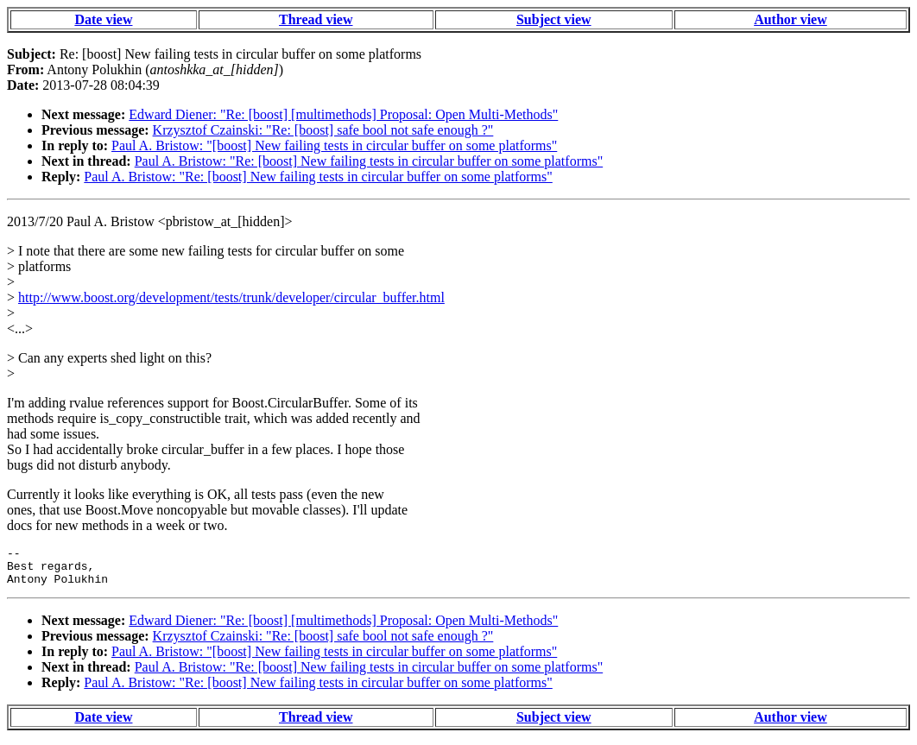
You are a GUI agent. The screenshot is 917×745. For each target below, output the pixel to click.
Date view (103, 19)
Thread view (315, 19)
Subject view (553, 19)
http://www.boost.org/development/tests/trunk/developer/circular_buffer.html (231, 297)
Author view (790, 19)
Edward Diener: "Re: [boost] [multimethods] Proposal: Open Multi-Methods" (343, 114)
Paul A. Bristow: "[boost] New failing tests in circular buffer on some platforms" (334, 145)
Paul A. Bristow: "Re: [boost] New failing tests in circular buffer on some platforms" (369, 161)
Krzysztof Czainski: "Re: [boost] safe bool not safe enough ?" (323, 130)
